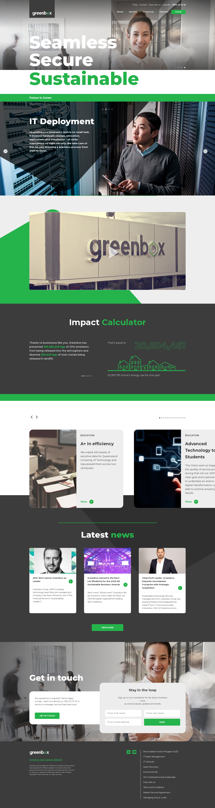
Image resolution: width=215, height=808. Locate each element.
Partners (164, 12)
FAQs (135, 5)
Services (133, 12)
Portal (178, 12)
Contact (143, 5)
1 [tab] (178, 67)
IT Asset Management (154, 756)
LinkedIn (166, 5)
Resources (148, 12)
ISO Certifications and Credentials (159, 777)
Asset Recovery (150, 767)
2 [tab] (181, 67)
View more (107, 627)
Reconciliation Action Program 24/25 (160, 751)
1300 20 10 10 (179, 5)
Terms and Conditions (153, 787)
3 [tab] (184, 67)
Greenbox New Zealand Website (45, 760)
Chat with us (155, 5)
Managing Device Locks (154, 797)
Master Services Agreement (156, 792)
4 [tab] (112, 109)
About (120, 12)
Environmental (150, 772)
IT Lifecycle (148, 761)
